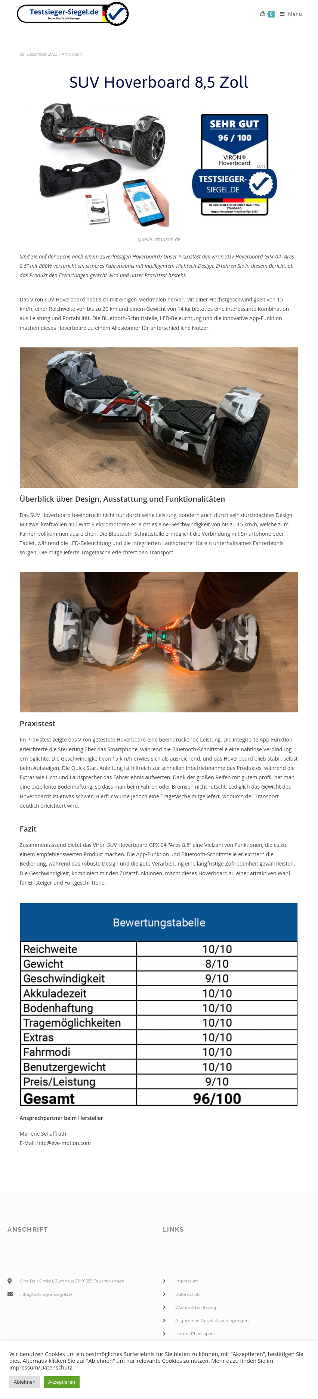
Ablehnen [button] (24, 1381)
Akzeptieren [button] (61, 1381)
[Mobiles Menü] (288, 14)
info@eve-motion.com (64, 1142)
